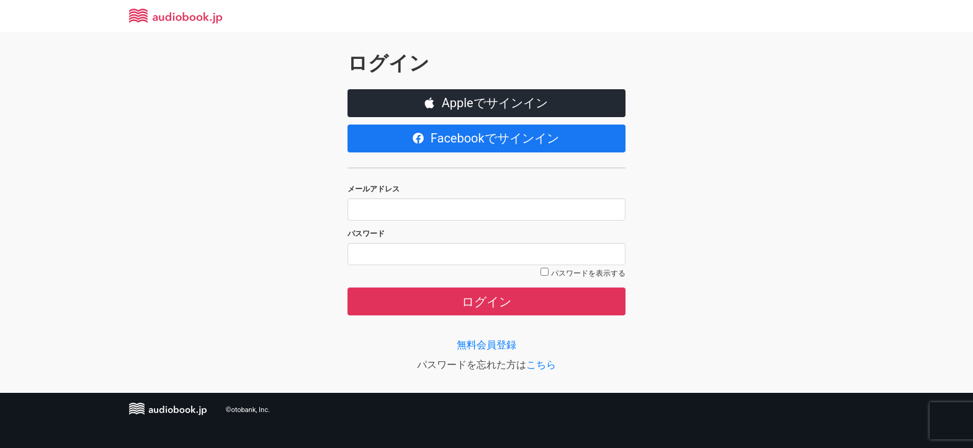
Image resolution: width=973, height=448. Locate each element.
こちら (541, 365)
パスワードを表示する (588, 273)
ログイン (486, 301)
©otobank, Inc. (248, 410)
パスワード (366, 233)
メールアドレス (374, 189)
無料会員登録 (486, 345)
